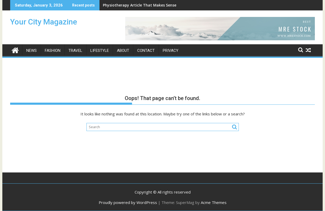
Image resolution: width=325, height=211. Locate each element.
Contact (146, 50)
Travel (75, 50)
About (123, 50)
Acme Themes (214, 202)
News (31, 50)
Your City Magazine (43, 21)
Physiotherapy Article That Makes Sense (139, 5)
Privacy (170, 50)
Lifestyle (99, 50)
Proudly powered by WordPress (128, 202)
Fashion (52, 50)
